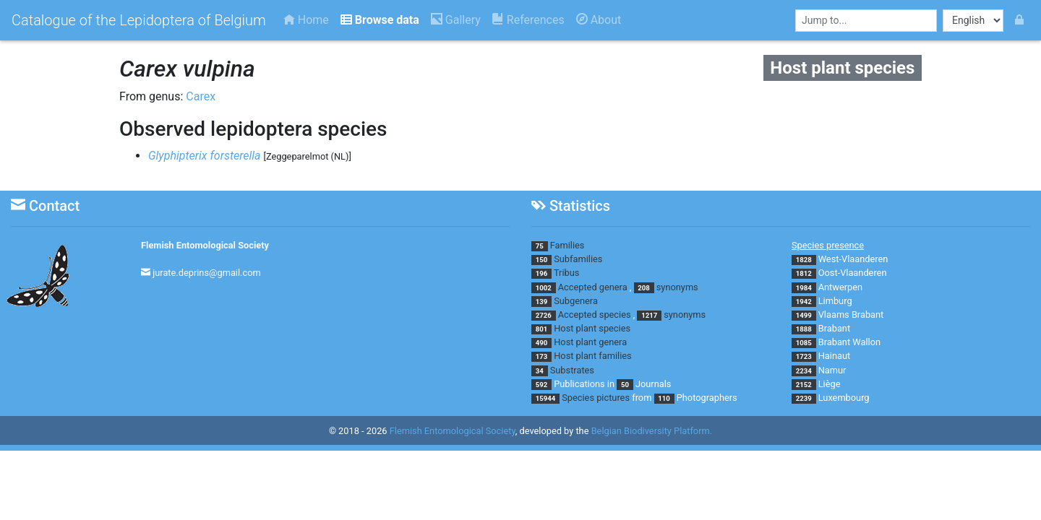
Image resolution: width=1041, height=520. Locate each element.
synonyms (677, 287)
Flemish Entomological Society (205, 245)
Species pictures (596, 397)
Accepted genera (592, 287)
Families (567, 245)
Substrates (572, 370)
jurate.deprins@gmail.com (207, 272)
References (528, 20)
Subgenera (576, 300)
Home (306, 20)
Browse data (379, 20)
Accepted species (594, 314)
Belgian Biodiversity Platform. (651, 430)
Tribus (566, 272)
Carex (200, 96)
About (599, 20)
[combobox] (866, 20)
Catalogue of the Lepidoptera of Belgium (139, 20)
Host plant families (592, 355)
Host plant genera (590, 342)
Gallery (456, 20)
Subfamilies (578, 259)
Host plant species (592, 328)
